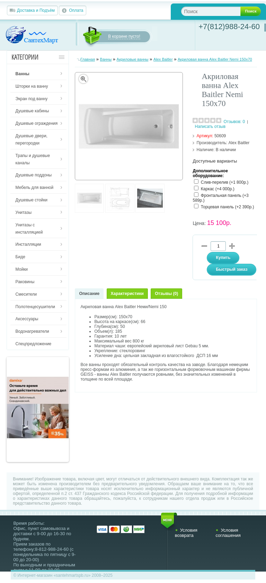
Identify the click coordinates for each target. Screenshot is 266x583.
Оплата (76, 10)
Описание (89, 293)
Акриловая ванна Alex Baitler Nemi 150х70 (215, 59)
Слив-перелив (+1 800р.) (224, 182)
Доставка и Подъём (36, 10)
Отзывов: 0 (234, 121)
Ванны (106, 59)
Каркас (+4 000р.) (217, 188)
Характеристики (127, 293)
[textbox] (216, 11)
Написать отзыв (210, 126)
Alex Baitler (163, 59)
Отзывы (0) (166, 293)
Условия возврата (186, 533)
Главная (87, 59)
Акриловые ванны (133, 59)
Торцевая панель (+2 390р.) (227, 207)
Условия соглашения (227, 533)
